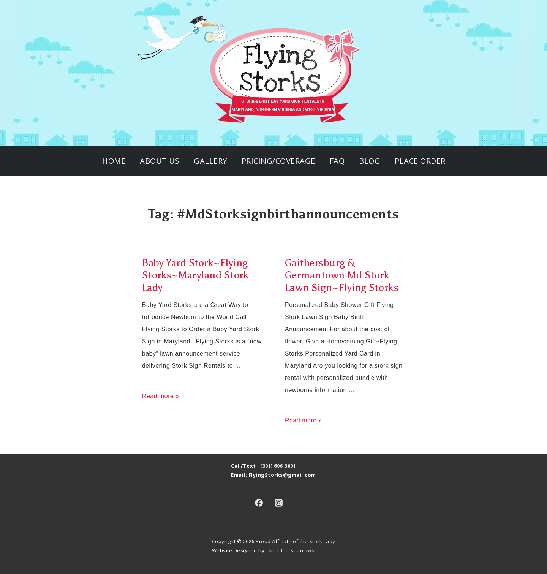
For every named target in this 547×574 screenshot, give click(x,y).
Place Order (420, 161)
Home (113, 161)
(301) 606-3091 (278, 465)
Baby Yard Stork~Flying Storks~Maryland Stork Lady (195, 275)
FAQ (337, 161)
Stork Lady (322, 541)
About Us (159, 161)
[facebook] (258, 503)
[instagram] (279, 503)
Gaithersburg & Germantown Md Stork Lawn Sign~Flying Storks (342, 275)
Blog (369, 161)
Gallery (210, 161)
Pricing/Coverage (278, 161)
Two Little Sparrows (290, 550)
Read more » (160, 396)
